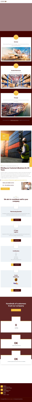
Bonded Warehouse (16, 70)
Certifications (16, 251)
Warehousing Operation (16, 211)
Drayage (16, 97)
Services (16, 42)
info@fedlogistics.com (6, 390)
